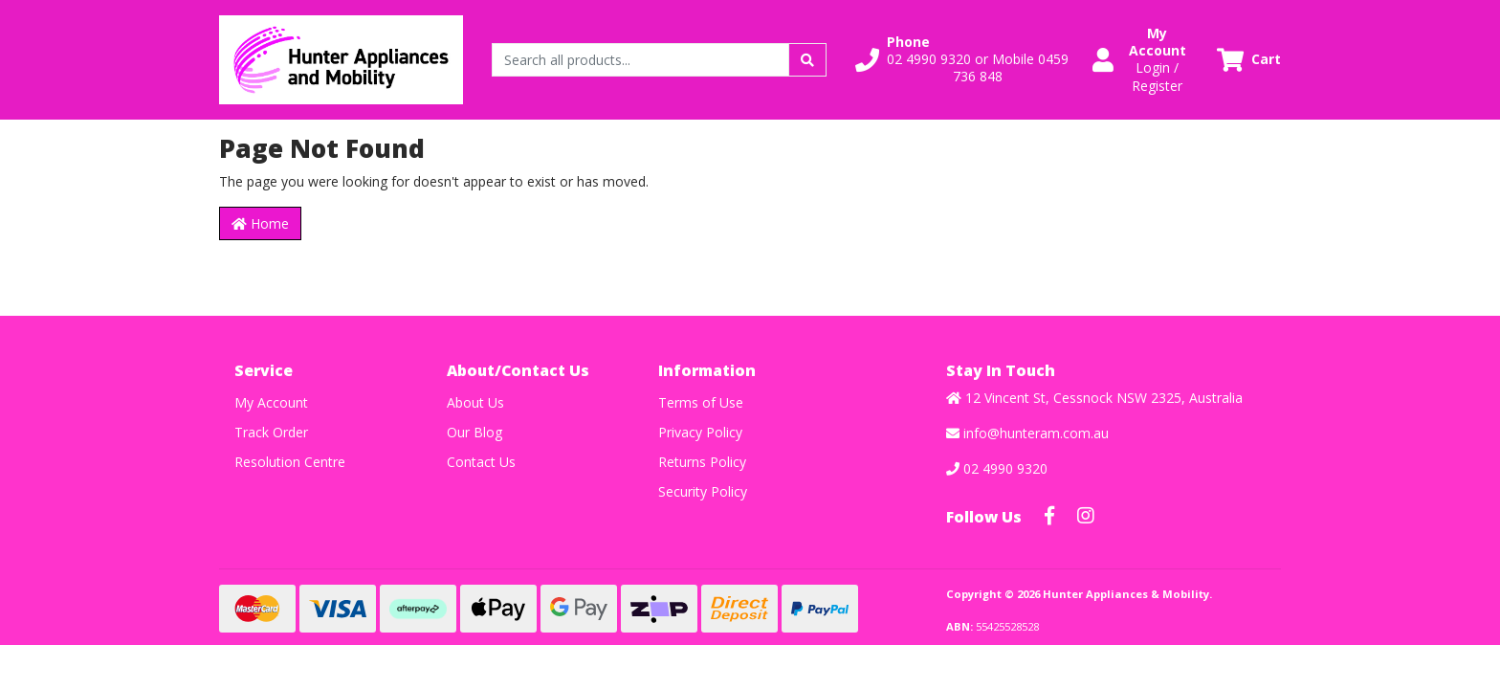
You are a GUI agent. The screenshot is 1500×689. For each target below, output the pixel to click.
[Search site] (807, 60)
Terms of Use (700, 402)
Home (260, 223)
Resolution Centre (289, 462)
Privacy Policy (700, 432)
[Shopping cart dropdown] (1249, 60)
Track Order (271, 432)
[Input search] (640, 60)
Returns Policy (702, 462)
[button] (962, 59)
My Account (271, 402)
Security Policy (702, 491)
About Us (475, 402)
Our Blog (474, 432)
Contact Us (481, 462)
